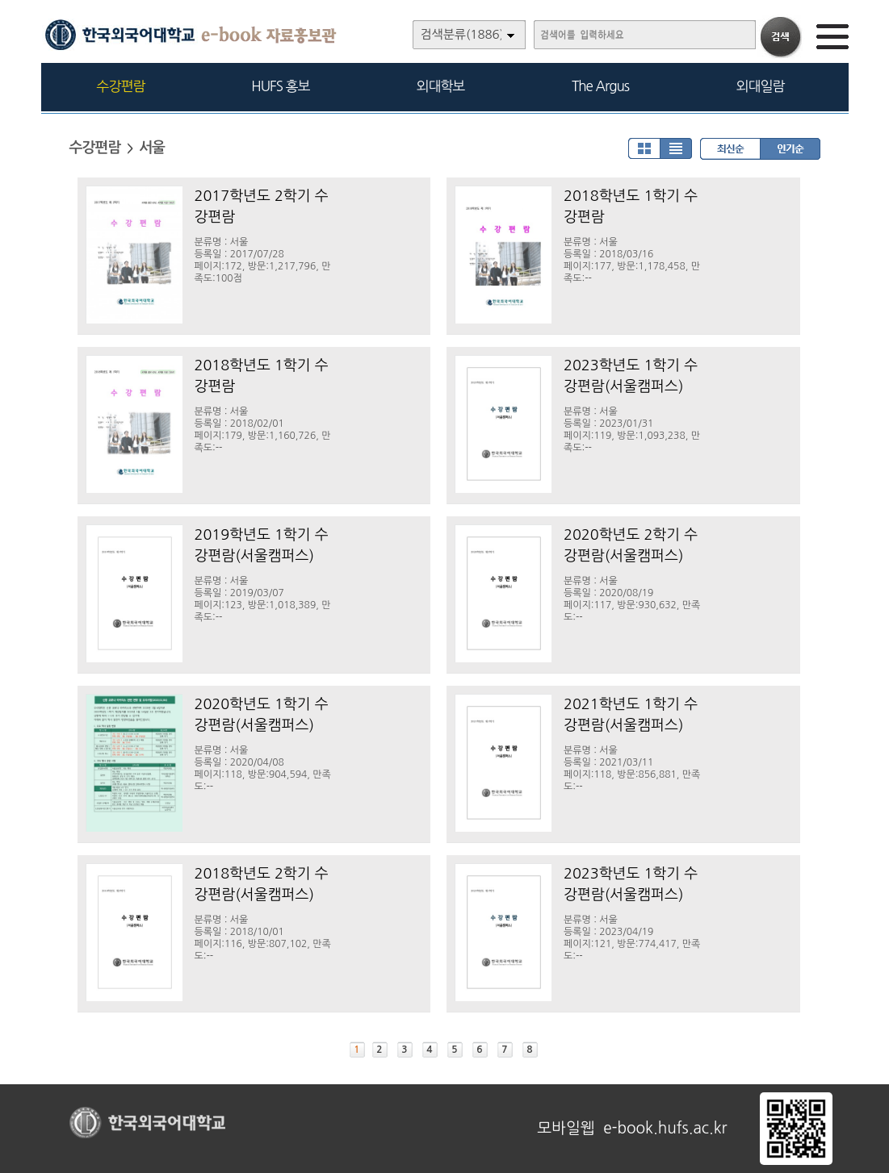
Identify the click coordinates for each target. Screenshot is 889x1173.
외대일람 (760, 86)
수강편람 (121, 86)
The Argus (600, 86)
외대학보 (441, 86)
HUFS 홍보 (280, 86)
